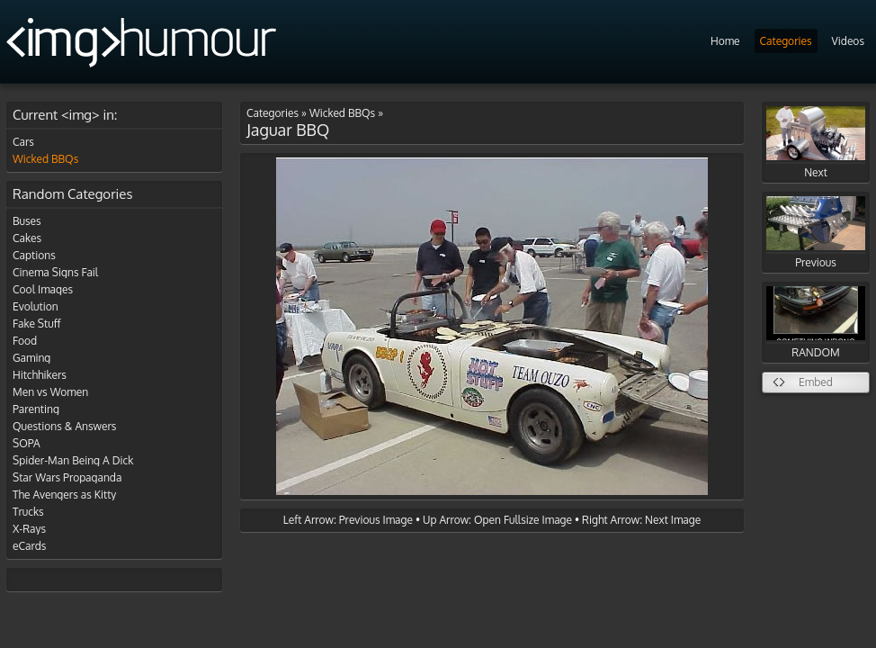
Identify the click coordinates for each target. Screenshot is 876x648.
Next (815, 142)
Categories (786, 41)
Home (725, 41)
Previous (815, 232)
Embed (816, 382)
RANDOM (815, 322)
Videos (848, 41)
